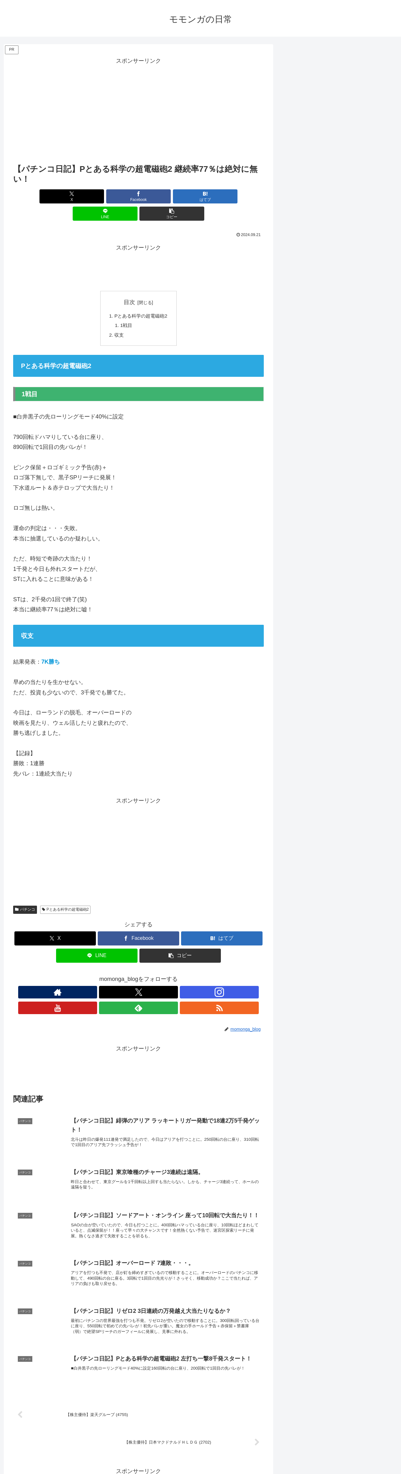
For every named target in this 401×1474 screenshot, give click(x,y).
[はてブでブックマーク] (138, 196)
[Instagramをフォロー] (131, 977)
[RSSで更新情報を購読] (174, 977)
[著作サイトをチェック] (102, 977)
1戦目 (125, 309)
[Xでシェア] (54, 196)
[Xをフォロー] (117, 977)
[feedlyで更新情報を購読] (160, 977)
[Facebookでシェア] (96, 196)
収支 (118, 319)
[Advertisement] (138, 110)
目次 (129, 285)
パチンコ (25, 894)
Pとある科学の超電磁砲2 (141, 299)
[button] (223, 196)
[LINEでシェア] (180, 196)
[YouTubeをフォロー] (145, 977)
